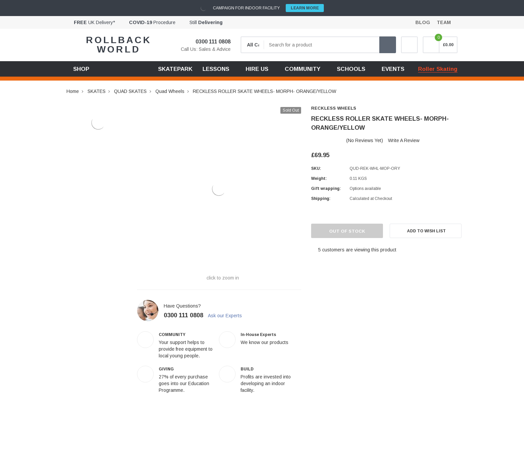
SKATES (97, 91)
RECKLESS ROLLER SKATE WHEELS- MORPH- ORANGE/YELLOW (264, 91)
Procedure (152, 22)
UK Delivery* (94, 22)
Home (73, 91)
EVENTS (393, 69)
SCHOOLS (351, 69)
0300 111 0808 (209, 41)
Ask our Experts (228, 315)
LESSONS (216, 69)
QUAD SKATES (130, 91)
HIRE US (257, 69)
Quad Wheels (169, 91)
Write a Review (403, 140)
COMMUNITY (302, 69)
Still (206, 22)
